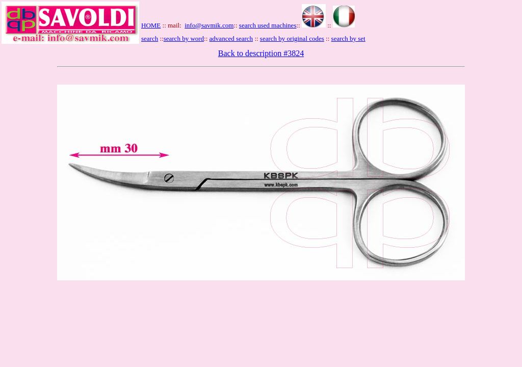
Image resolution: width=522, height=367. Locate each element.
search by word (184, 38)
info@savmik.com (209, 25)
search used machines (268, 25)
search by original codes (292, 38)
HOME (151, 25)
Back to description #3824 (261, 53)
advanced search (231, 38)
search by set (348, 38)
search (149, 38)
